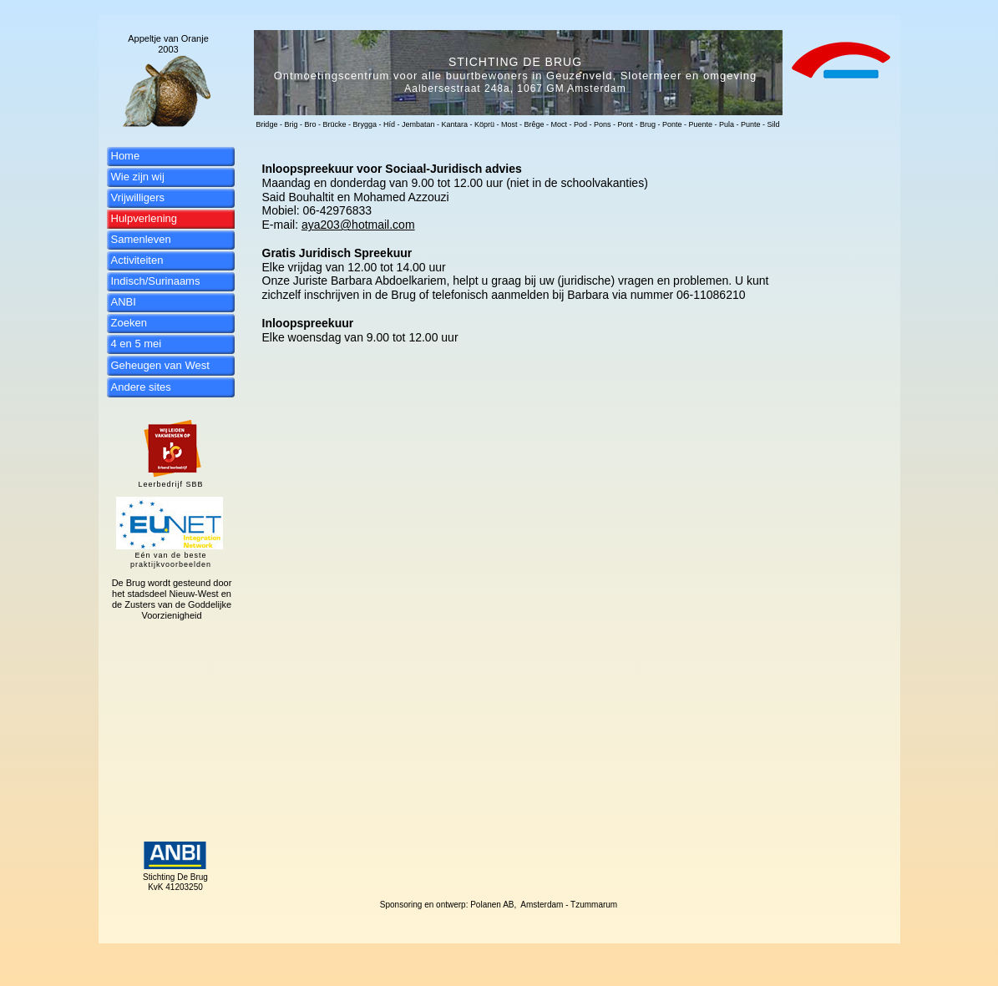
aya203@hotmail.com (358, 224)
